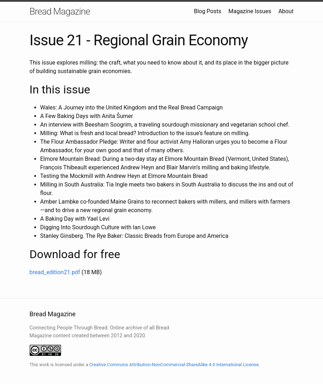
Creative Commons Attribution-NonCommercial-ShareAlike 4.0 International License (174, 364)
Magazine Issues (249, 11)
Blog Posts (207, 11)
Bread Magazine (60, 11)
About (286, 11)
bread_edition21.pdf (55, 272)
